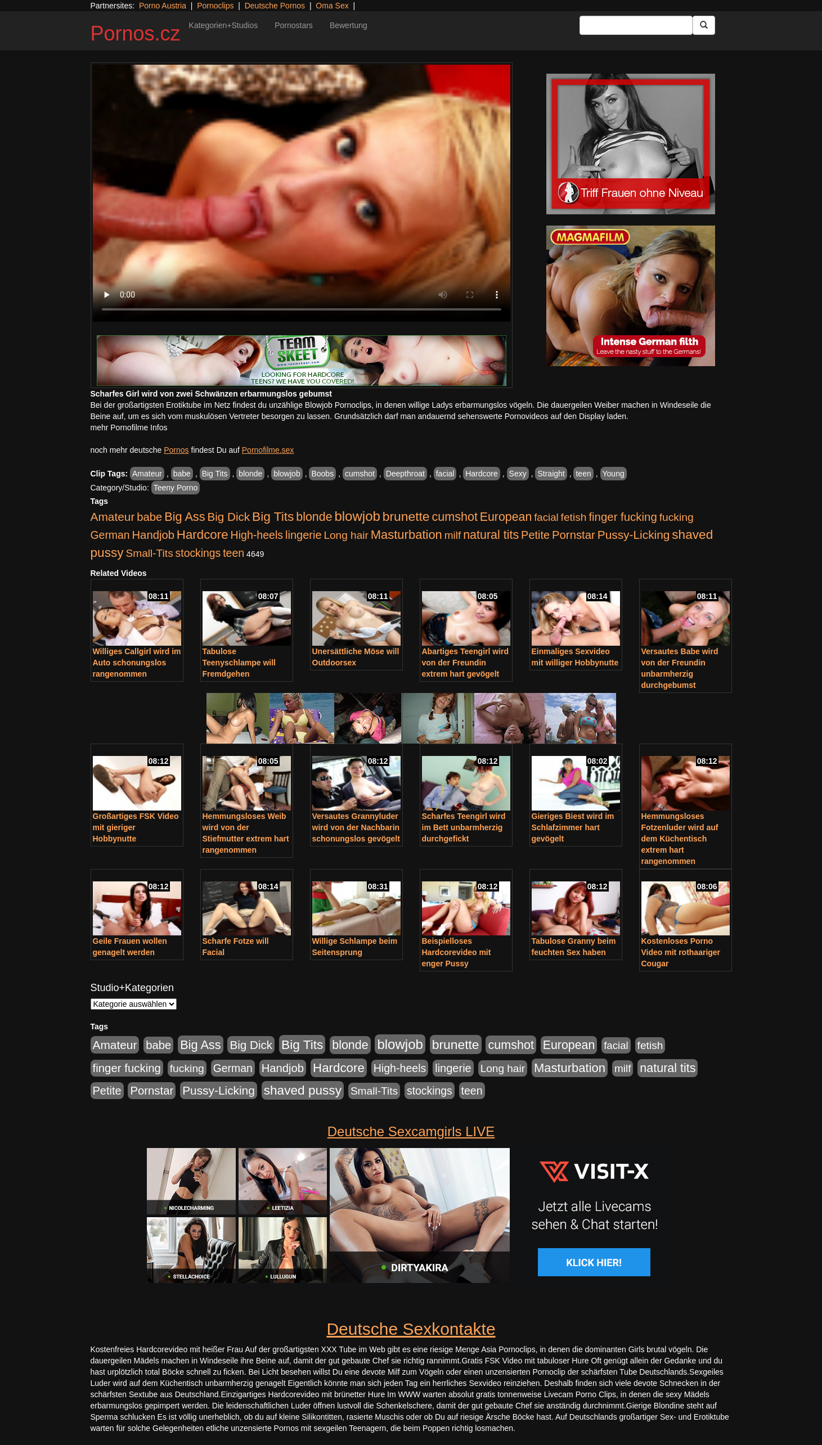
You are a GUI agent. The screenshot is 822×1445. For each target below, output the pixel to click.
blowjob (286, 473)
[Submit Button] (704, 25)
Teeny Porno (176, 487)
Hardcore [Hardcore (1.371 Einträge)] (202, 535)
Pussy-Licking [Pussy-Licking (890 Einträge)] (634, 534)
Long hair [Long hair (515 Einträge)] (346, 535)
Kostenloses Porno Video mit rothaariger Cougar (681, 952)
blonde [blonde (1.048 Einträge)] (314, 517)
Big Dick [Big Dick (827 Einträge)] (228, 516)
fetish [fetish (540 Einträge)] (574, 517)
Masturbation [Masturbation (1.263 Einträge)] (406, 535)
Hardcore (481, 473)
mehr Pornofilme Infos (129, 427)
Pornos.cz (136, 33)
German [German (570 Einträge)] (110, 535)
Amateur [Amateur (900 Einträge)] (113, 516)
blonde (250, 473)
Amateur (147, 473)
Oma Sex (332, 5)
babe (182, 473)
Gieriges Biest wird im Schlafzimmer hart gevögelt (573, 827)
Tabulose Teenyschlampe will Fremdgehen (239, 662)
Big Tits (215, 473)
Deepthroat (405, 473)
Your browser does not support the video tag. (301, 193)
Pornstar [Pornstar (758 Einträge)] (573, 535)
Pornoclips (215, 5)
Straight (550, 473)
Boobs (322, 473)
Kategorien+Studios (223, 25)
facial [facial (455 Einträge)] (546, 517)
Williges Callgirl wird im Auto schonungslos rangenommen (137, 662)
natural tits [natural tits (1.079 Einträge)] (491, 535)
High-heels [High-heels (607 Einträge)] (257, 535)
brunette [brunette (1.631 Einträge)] (406, 516)
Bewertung (348, 25)
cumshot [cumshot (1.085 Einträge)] (454, 517)
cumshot (360, 473)
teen (583, 473)
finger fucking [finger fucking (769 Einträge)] (623, 517)
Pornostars (294, 25)
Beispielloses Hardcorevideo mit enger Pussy (456, 952)
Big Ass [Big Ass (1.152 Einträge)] (184, 517)
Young (614, 473)
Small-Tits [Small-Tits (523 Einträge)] (149, 553)
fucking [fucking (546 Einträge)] (676, 517)
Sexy (518, 473)
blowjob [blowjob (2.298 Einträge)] (357, 516)
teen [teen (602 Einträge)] (233, 553)
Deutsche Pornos (275, 5)
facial (445, 473)
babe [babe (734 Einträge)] (149, 517)
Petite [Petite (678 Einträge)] (535, 535)
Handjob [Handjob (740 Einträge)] (153, 535)
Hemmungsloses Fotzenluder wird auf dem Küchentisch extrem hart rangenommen (679, 839)
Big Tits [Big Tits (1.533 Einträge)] (273, 516)
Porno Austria (162, 5)
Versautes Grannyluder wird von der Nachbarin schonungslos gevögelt (356, 827)
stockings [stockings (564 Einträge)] (198, 553)
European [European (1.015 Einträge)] (506, 517)
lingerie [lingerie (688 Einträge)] (303, 535)
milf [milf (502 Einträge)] (452, 535)
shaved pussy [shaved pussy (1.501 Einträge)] (303, 1090)
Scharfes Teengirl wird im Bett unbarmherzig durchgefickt (464, 827)
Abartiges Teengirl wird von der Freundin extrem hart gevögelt (465, 662)
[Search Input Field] (636, 25)
